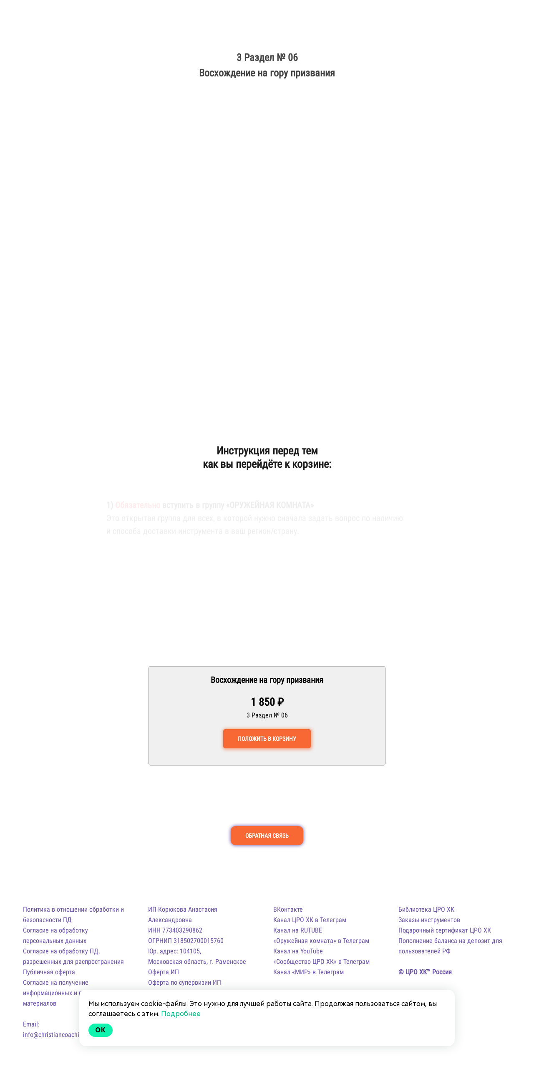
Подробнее (181, 1013)
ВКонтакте (288, 909)
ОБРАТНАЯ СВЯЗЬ (267, 835)
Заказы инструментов (429, 920)
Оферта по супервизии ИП (184, 982)
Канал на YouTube (298, 951)
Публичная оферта (49, 972)
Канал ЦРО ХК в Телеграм (309, 920)
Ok (100, 1030)
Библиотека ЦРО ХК (426, 909)
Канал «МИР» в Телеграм (308, 972)
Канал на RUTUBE (297, 930)
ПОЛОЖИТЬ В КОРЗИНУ (267, 738)
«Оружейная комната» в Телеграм (321, 941)
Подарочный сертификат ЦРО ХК (444, 930)
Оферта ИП (163, 972)
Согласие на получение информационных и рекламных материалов (67, 992)
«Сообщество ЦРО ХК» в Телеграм (321, 962)
